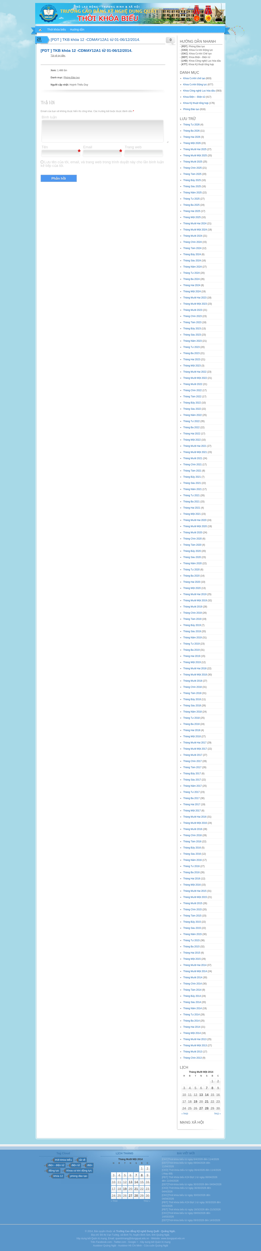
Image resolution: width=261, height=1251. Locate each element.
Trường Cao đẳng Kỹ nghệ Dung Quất (137, 1231)
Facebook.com (104, 1242)
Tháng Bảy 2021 (192, 476)
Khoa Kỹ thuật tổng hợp (195, 103)
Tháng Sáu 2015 (192, 928)
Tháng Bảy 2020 (192, 551)
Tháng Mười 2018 (192, 680)
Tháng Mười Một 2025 (195, 155)
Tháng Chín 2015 (192, 909)
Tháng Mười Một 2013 (195, 1045)
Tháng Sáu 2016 (192, 853)
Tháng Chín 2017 (192, 761)
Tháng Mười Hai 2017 (194, 742)
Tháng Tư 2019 (191, 643)
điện (89, 1165)
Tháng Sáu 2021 (192, 483)
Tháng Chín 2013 (192, 1057)
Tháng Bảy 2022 (192, 402)
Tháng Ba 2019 (191, 650)
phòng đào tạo (78, 1175)
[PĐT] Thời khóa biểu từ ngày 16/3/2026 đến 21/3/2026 (191, 1209)
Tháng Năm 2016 (192, 860)
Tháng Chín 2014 (192, 983)
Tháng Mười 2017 (192, 755)
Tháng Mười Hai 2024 (194, 223)
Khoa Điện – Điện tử (194, 96)
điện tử (75, 1165)
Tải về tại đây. (58, 55)
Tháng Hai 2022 (191, 433)
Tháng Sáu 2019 (192, 631)
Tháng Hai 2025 (191, 211)
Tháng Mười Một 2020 (195, 526)
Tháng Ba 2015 (191, 946)
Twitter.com (120, 1242)
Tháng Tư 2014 (191, 1014)
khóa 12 (58, 1175)
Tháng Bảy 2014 (192, 996)
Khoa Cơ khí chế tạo (194, 78)
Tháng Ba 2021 (191, 501)
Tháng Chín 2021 (192, 464)
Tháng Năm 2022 (192, 415)
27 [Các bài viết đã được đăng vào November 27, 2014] (201, 1108)
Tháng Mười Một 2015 (195, 897)
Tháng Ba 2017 (191, 798)
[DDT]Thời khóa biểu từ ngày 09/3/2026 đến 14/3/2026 (191, 1220)
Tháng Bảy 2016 (192, 847)
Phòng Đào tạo (72, 77)
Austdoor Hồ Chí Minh (130, 1245)
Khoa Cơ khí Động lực (195, 84)
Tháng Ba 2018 (191, 724)
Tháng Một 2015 (192, 959)
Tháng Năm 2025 (192, 192)
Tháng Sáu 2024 (192, 260)
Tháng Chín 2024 (192, 242)
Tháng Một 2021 (192, 514)
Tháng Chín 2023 (192, 316)
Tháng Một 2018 (192, 736)
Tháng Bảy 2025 (192, 180)
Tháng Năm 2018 (192, 711)
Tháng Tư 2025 (191, 198)
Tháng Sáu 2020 (192, 557)
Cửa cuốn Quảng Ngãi (156, 1245)
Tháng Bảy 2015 (192, 921)
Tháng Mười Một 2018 (195, 674)
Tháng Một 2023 (192, 365)
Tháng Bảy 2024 (192, 254)
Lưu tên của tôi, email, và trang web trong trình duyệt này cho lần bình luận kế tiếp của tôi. (102, 164)
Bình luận (49, 117)
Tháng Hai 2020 (191, 582)
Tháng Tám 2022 (192, 396)
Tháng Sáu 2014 (192, 1002)
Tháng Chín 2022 (192, 390)
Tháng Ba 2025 (191, 205)
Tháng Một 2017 (192, 810)
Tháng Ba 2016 (191, 872)
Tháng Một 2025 (192, 217)
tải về (82, 1159)
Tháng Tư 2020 (191, 569)
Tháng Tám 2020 (192, 544)
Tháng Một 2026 (192, 143)
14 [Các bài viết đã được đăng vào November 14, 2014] (206, 1094)
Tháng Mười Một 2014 (195, 971)
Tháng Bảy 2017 (192, 773)
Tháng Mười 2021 (192, 458)
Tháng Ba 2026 (191, 130)
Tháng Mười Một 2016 (195, 823)
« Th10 (185, 1114)
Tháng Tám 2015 (192, 915)
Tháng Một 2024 (192, 291)
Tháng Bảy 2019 (192, 625)
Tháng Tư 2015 (191, 940)
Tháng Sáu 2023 (192, 334)
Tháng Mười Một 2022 (195, 378)
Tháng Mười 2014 (192, 977)
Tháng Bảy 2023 (192, 328)
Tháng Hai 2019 (191, 656)
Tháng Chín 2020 (192, 538)
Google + (133, 1242)
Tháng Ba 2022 (191, 427)
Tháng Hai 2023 (191, 359)
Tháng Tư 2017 (191, 792)
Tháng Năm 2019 (192, 637)
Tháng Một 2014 (192, 1033)
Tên (45, 147)
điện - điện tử (56, 1165)
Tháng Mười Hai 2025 (194, 149)
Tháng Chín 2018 (192, 687)
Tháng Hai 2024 (191, 285)
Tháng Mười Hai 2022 (194, 371)
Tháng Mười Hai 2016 (194, 816)
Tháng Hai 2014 (191, 1027)
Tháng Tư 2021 (191, 495)
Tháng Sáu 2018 (192, 705)
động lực (54, 1170)
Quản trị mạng (162, 1242)
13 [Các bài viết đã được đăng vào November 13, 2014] (201, 1094)
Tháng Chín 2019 (192, 612)
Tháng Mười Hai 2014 (194, 965)
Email (87, 147)
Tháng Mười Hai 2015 (194, 891)
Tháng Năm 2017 (192, 785)
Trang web (133, 147)
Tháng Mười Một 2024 (195, 229)
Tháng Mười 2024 (192, 235)
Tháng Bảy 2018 (192, 699)
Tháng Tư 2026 (191, 124)
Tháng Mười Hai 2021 (194, 446)
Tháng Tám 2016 (192, 841)
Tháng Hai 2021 (191, 507)
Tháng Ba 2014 (191, 1020)
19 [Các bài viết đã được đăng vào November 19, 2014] (195, 1101)
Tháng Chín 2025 (192, 167)
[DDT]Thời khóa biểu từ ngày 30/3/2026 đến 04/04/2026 (192, 1184)
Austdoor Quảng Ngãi (104, 1245)
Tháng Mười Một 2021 (195, 452)
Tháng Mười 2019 (192, 606)
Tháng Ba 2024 (191, 279)
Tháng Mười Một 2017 (195, 748)
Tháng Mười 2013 (192, 1051)
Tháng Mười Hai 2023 (194, 297)
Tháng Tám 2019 (192, 619)
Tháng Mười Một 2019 (195, 600)
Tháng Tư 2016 (191, 866)
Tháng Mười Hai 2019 (194, 594)
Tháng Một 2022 (192, 439)
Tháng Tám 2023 (192, 322)
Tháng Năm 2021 (192, 489)
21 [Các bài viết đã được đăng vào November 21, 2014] (206, 1101)
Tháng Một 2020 (192, 588)
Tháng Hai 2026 (191, 137)
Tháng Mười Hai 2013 (194, 1039)
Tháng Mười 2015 (192, 903)
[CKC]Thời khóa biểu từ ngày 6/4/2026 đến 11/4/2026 (190, 1159)
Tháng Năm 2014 (192, 1008)
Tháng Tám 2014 (192, 989)
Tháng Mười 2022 (192, 384)
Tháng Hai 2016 (191, 878)
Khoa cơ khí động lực (79, 1170)
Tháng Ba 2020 (191, 575)
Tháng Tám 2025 (192, 174)
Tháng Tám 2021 (192, 470)
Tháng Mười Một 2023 (195, 303)
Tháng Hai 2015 (191, 952)
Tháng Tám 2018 (192, 693)
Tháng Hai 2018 (191, 730)
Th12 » (217, 1114)
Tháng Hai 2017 (191, 804)
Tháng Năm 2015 (192, 934)
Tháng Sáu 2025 (192, 186)
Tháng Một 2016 (192, 884)
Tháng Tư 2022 (191, 421)
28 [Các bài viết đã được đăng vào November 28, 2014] (206, 1108)
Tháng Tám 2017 (192, 767)
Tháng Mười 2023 (192, 310)
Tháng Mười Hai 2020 (194, 520)
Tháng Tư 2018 (191, 718)
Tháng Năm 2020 (192, 563)
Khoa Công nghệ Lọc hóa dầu (199, 90)
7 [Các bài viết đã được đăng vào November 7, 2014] (207, 1088)
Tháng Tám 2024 (192, 248)
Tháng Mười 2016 (192, 829)
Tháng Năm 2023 (192, 341)
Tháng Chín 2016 (192, 835)
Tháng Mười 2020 (192, 532)
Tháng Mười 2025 (192, 161)
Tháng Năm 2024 (192, 266)
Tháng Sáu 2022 (192, 408)
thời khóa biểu (63, 1159)
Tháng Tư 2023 (191, 347)
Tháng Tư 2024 (191, 273)
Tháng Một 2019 (192, 662)
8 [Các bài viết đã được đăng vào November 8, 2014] (212, 1088)
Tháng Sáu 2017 (192, 779)
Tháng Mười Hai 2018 (194, 668)
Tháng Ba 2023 (191, 353)
